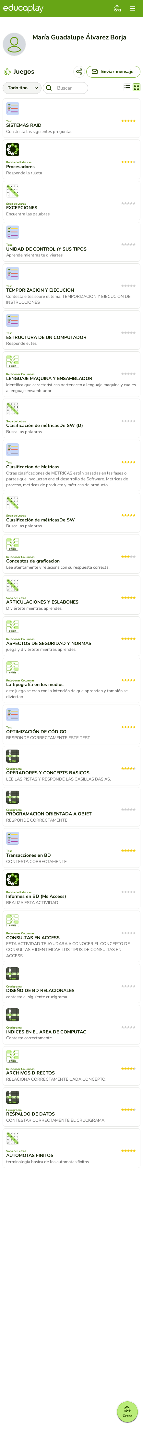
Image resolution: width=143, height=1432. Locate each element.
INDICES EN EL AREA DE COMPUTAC (46, 1032)
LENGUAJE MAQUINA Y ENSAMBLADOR (49, 378)
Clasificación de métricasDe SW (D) (44, 425)
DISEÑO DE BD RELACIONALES (40, 990)
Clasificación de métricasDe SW (40, 520)
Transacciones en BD (28, 855)
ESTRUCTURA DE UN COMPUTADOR (46, 337)
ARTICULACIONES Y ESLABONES (42, 602)
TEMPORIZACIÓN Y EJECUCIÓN (40, 290)
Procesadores (20, 167)
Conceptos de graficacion (33, 561)
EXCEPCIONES (21, 208)
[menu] (132, 8)
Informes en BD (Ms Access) (36, 896)
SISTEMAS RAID (24, 125)
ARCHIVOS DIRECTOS (30, 1073)
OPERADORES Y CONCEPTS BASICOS (47, 773)
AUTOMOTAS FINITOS (30, 1155)
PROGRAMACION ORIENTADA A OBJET (49, 814)
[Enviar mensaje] (113, 72)
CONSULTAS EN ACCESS (33, 938)
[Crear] (127, 1411)
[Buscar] (65, 88)
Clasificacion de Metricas (32, 467)
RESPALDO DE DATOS (30, 1114)
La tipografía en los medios (35, 684)
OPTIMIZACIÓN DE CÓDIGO (36, 732)
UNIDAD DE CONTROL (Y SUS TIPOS (46, 249)
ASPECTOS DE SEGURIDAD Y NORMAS (48, 643)
